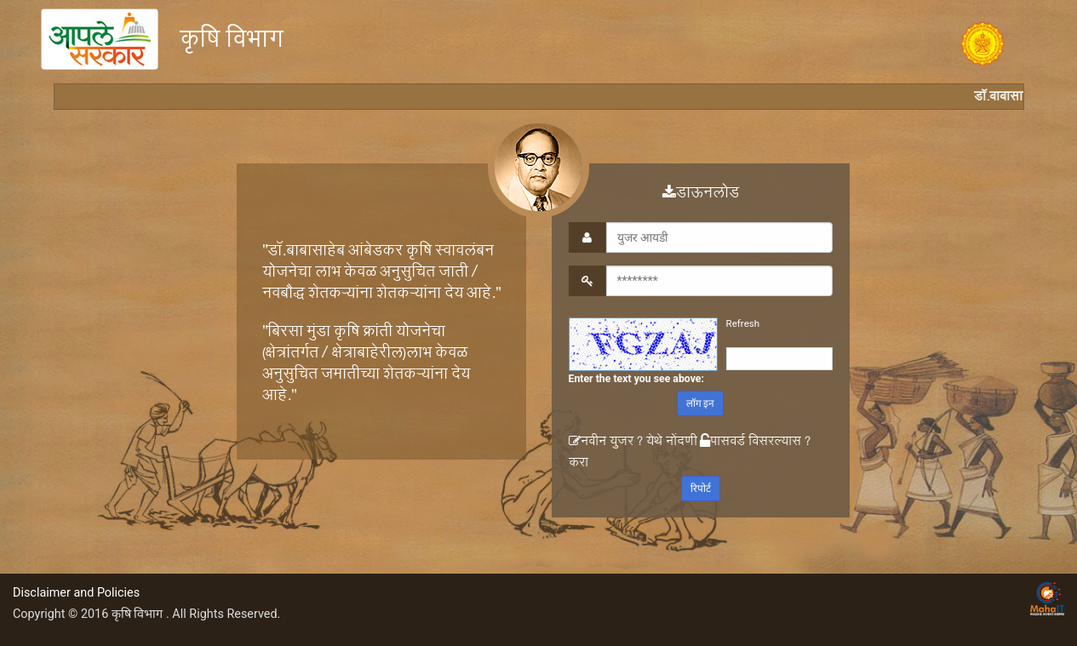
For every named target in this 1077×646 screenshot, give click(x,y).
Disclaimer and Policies (76, 593)
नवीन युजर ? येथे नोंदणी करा (632, 453)
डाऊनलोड (700, 195)
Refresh (742, 323)
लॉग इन (699, 403)
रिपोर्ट (700, 489)
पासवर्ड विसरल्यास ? (754, 443)
